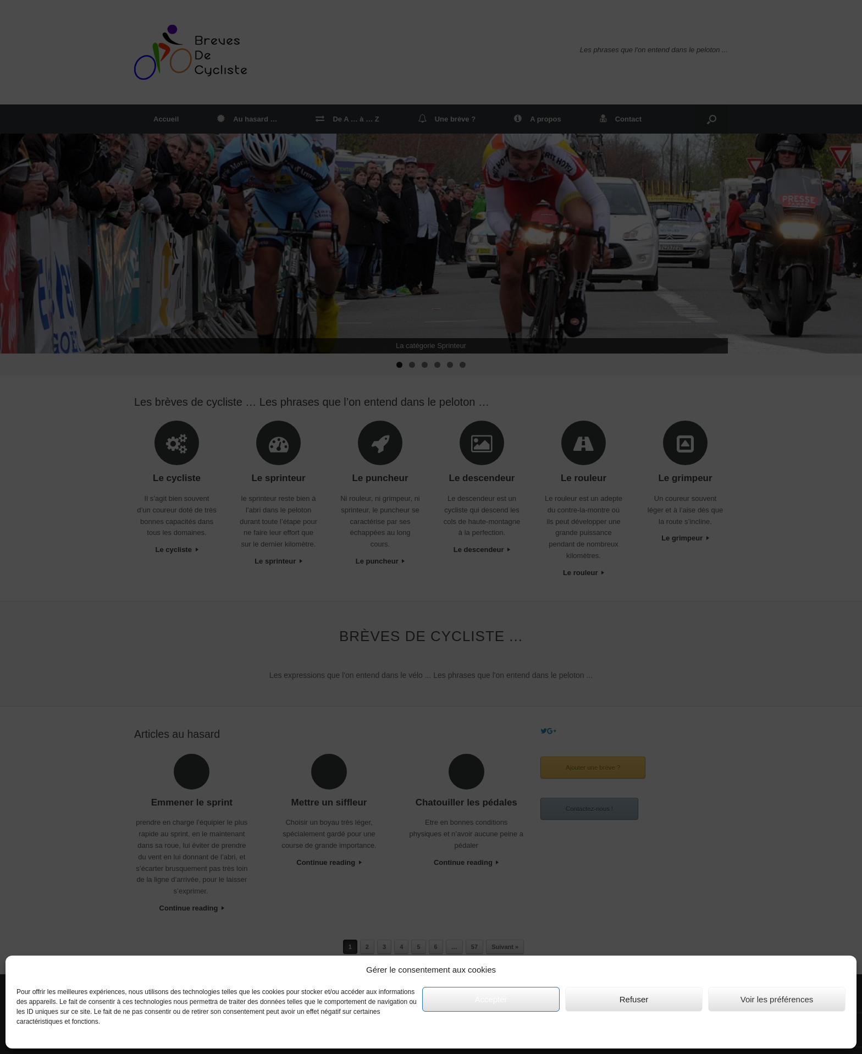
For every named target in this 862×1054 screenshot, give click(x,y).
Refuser (634, 999)
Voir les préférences (777, 999)
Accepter (490, 999)
